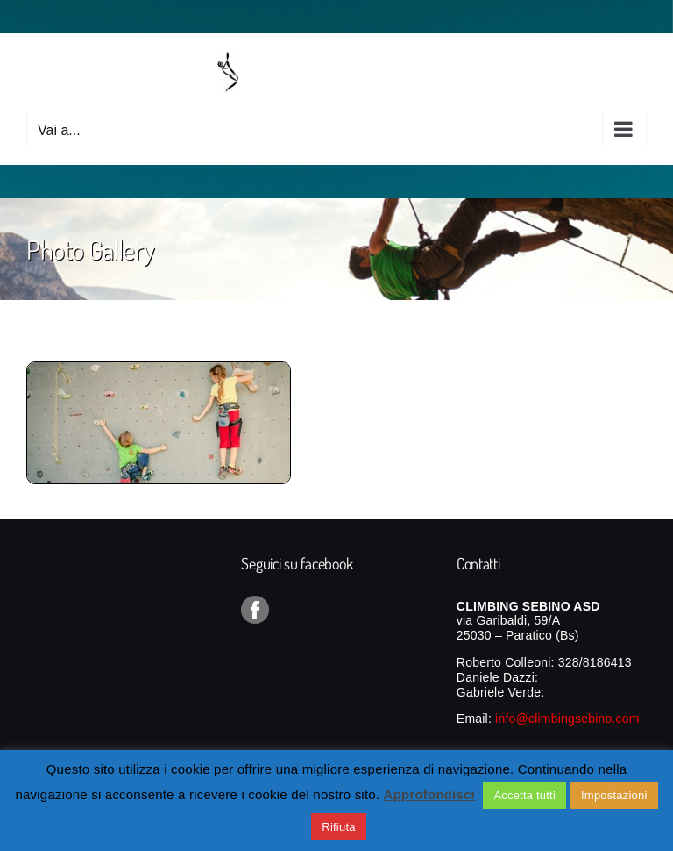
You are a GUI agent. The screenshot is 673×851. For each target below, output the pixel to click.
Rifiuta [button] (338, 826)
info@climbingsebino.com (567, 719)
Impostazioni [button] (614, 795)
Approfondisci (429, 794)
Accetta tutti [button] (524, 795)
